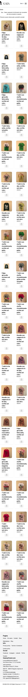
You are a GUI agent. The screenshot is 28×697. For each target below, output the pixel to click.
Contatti (16, 638)
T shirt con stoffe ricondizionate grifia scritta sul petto (22, 277)
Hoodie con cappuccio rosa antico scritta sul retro (6, 433)
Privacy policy (6, 645)
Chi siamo (9, 638)
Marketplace (6, 641)
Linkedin (18, 653)
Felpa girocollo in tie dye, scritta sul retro (5, 37)
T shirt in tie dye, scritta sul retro (21, 128)
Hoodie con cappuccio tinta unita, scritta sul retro (6, 586)
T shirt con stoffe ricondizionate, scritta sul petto (22, 99)
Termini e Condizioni (16, 645)
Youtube (5, 656)
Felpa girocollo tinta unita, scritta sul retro (5, 68)
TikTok (23, 653)
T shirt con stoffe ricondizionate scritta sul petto (22, 308)
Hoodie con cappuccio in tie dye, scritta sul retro (21, 339)
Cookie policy (6, 648)
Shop (20, 638)
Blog (12, 641)
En (21, 3)
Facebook (5, 653)
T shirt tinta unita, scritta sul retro (21, 66)
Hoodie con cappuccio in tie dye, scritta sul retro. (21, 370)
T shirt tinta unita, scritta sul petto (6, 128)
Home (1, 9)
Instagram (12, 653)
